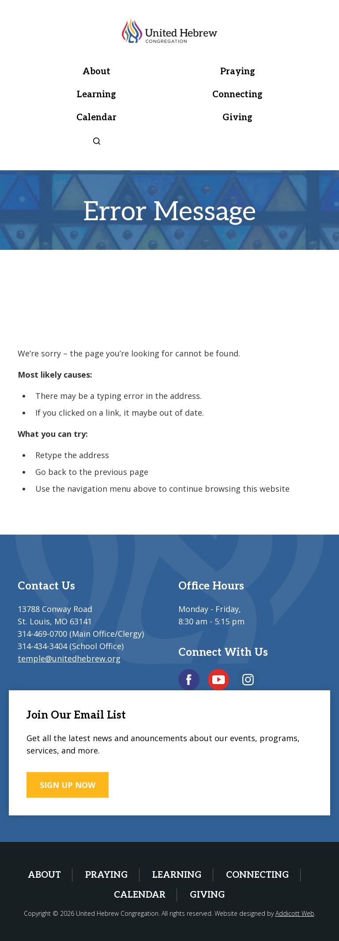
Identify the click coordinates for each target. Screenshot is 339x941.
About (96, 71)
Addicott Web (294, 913)
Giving (237, 117)
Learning (96, 94)
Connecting (237, 94)
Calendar (96, 117)
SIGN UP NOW (67, 785)
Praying (237, 71)
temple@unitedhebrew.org (69, 658)
